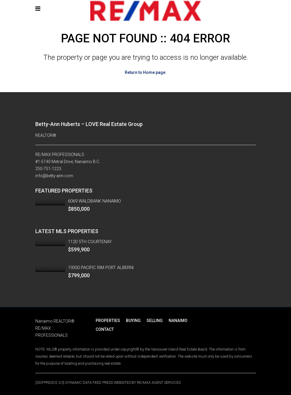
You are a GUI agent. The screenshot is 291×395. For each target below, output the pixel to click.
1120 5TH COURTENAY (90, 241)
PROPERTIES (108, 320)
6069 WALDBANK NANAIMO (94, 201)
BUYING (133, 320)
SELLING (155, 320)
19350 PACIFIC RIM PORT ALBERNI (101, 267)
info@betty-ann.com (54, 175)
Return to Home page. (146, 72)
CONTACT (105, 329)
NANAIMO (178, 320)
